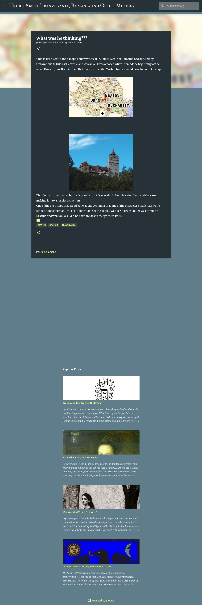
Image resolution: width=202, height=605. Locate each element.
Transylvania (68, 225)
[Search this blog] (182, 6)
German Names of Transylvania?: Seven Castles (87, 566)
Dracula (53, 225)
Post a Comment (46, 251)
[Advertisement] (101, 285)
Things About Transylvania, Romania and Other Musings (71, 6)
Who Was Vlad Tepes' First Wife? (80, 512)
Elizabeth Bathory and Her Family (80, 457)
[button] (38, 49)
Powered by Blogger (101, 600)
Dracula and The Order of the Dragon (82, 403)
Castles (41, 225)
